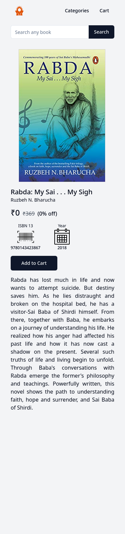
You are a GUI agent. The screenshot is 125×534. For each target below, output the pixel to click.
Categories (77, 10)
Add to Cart (34, 263)
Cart (104, 10)
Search (101, 32)
